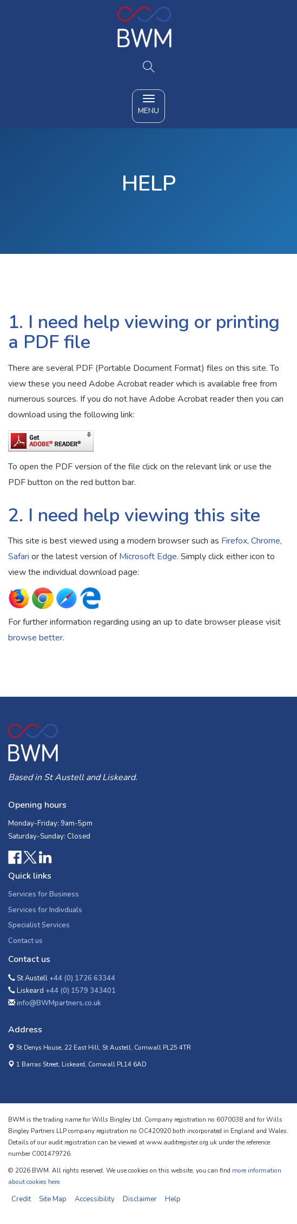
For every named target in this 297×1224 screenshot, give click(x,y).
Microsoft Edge (148, 556)
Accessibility (95, 1199)
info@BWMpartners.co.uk (59, 1003)
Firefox (234, 541)
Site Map (53, 1199)
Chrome (265, 541)
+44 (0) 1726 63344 (82, 978)
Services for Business (43, 894)
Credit (21, 1199)
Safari (18, 556)
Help (173, 1199)
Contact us (25, 941)
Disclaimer (140, 1199)
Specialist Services (39, 925)
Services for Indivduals (45, 910)
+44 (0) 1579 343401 (80, 991)
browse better (35, 638)
